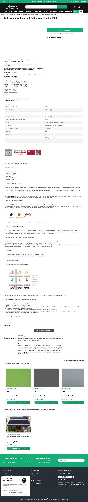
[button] (8, 11)
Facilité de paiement (65, 480)
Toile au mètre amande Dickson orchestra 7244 (18, 390)
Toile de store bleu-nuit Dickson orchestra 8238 (18, 436)
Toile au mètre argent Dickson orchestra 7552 (73, 390)
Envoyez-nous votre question (44, 330)
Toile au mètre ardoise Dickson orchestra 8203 (46, 390)
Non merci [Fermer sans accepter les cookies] (6, 495)
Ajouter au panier (65, 30)
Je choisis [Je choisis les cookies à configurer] (15, 495)
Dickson (39, 244)
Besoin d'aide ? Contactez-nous (79, 1)
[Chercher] (62, 7)
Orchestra (21, 163)
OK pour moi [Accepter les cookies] (25, 495)
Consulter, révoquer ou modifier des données (74, 360)
